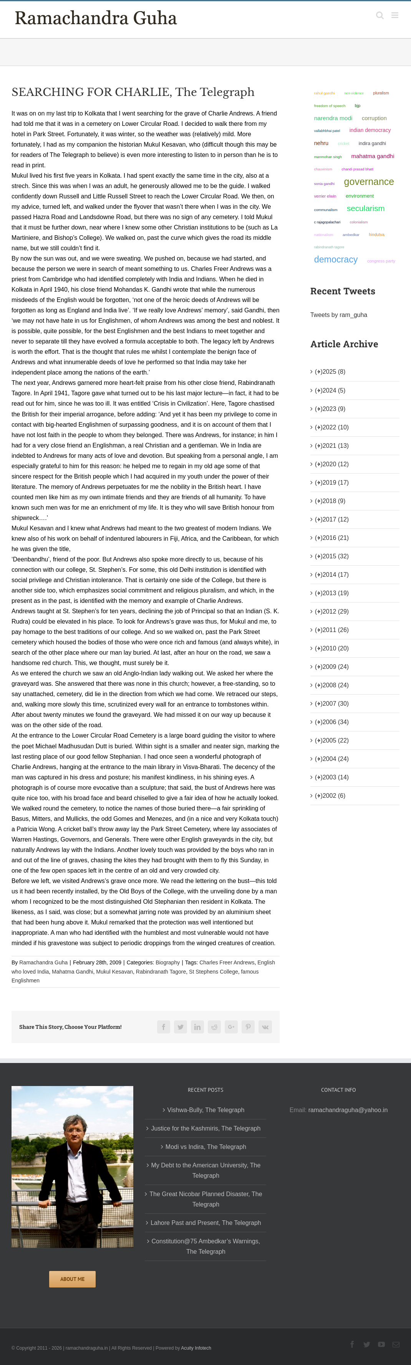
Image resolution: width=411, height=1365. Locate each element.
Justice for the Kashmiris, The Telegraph (205, 1128)
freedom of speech (330, 106)
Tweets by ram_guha (339, 315)
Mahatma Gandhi (72, 972)
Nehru (321, 143)
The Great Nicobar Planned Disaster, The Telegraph (205, 1199)
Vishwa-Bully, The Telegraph (206, 1110)
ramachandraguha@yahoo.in (348, 1110)
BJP (357, 105)
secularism (366, 208)
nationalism (323, 235)
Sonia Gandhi (324, 184)
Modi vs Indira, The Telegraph (206, 1147)
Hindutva (376, 234)
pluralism (381, 93)
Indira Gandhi (372, 143)
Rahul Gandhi (324, 93)
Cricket (344, 144)
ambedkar (351, 235)
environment (360, 196)
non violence (354, 93)
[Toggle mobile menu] (395, 15)
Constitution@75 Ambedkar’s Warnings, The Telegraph (206, 1246)
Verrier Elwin (325, 196)
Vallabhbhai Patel (327, 131)
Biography (168, 962)
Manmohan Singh (328, 157)
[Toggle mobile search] (380, 15)
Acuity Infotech (196, 1348)
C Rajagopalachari (327, 222)
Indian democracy (370, 130)
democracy (336, 259)
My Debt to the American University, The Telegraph (206, 1170)
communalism (326, 210)
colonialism (359, 222)
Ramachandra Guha (43, 962)
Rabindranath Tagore (161, 972)
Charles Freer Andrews (226, 962)
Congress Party (381, 261)
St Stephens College (213, 972)
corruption (374, 118)
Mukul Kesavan (114, 972)
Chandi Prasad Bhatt (357, 169)
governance (369, 181)
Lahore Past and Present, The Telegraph (206, 1223)
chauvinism (323, 169)
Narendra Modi (333, 118)
